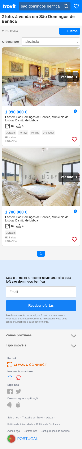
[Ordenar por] (51, 41)
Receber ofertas (41, 305)
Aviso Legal (13, 431)
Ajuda (49, 417)
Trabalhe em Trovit (32, 417)
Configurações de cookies (55, 431)
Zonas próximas (41, 335)
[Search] (65, 6)
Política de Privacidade (43, 318)
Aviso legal (11, 318)
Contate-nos (30, 431)
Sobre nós (13, 417)
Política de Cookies (47, 424)
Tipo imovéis (41, 346)
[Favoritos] (76, 6)
